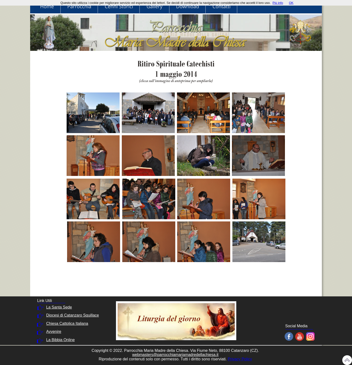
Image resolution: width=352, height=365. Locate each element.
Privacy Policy (240, 359)
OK (291, 3)
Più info (278, 3)
